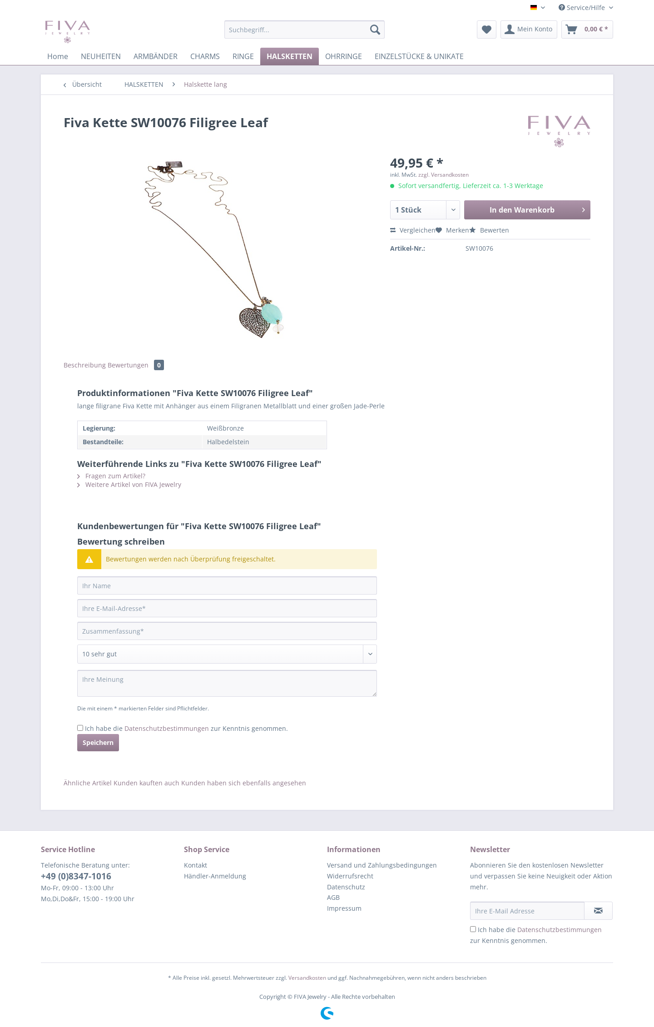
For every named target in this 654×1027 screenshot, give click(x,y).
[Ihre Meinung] (227, 683)
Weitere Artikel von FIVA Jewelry (129, 484)
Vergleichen (413, 230)
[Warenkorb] (587, 29)
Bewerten (489, 230)
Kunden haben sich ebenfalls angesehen (243, 783)
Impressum (344, 908)
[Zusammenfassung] (227, 631)
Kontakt (195, 865)
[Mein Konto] (528, 29)
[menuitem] (304, 33)
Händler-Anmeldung (215, 876)
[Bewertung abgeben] (227, 654)
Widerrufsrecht (350, 876)
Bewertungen (136, 365)
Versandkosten (307, 978)
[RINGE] (243, 56)
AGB (333, 897)
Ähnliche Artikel (88, 783)
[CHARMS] (205, 56)
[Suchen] (375, 29)
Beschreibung (85, 365)
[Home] (57, 56)
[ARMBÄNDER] (155, 56)
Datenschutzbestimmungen (166, 728)
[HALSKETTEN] (289, 56)
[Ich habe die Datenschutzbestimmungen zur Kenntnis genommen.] (80, 728)
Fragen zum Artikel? (111, 475)
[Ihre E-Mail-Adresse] (227, 608)
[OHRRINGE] (343, 56)
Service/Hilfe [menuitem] (583, 7)
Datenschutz (346, 887)
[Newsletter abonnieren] (598, 911)
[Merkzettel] (486, 29)
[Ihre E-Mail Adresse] (527, 911)
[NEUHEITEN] (100, 56)
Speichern (98, 742)
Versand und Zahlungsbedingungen (382, 865)
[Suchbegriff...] (304, 29)
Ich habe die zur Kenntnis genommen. (186, 728)
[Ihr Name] (227, 585)
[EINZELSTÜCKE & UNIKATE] (419, 56)
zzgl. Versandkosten (443, 175)
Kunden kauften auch (146, 783)
